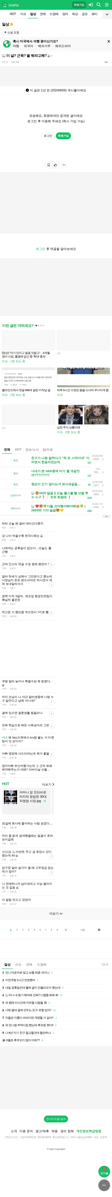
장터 (65, 14)
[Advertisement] (56, 1077)
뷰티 (94, 14)
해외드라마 (63, 46)
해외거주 (44, 46)
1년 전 (5, 62)
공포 (85, 14)
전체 (7, 449)
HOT (13, 14)
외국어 (28, 46)
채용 (55, 1131)
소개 (14, 1131)
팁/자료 (48, 449)
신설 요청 (11, 32)
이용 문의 (26, 1131)
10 (66, 930)
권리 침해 (67, 1131)
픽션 (75, 14)
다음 (82, 930)
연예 (43, 14)
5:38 (105, 964)
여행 (16, 46)
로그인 (48, 135)
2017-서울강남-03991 (81, 1137)
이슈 (23, 14)
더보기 (48, 784)
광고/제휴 (42, 1131)
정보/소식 (32, 449)
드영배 (54, 14)
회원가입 (79, 4)
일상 (33, 14)
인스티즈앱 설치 (56, 1118)
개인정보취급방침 (88, 1131)
